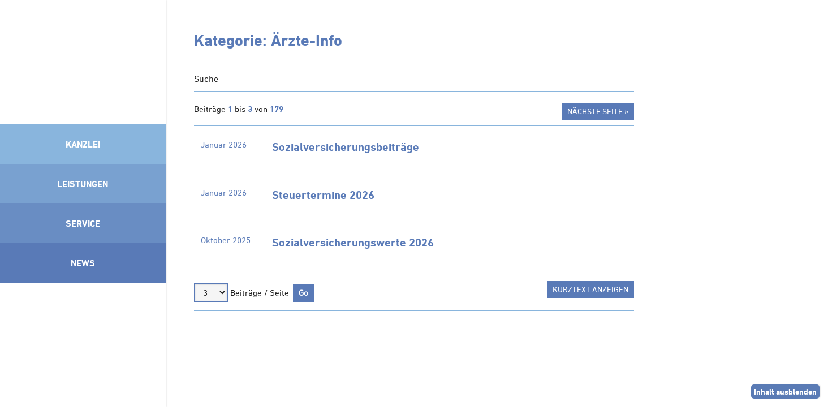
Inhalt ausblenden (785, 391)
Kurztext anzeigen (590, 289)
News (83, 263)
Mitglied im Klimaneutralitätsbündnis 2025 (83, 342)
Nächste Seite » (597, 111)
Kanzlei (83, 144)
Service (83, 223)
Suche (206, 78)
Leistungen (82, 184)
